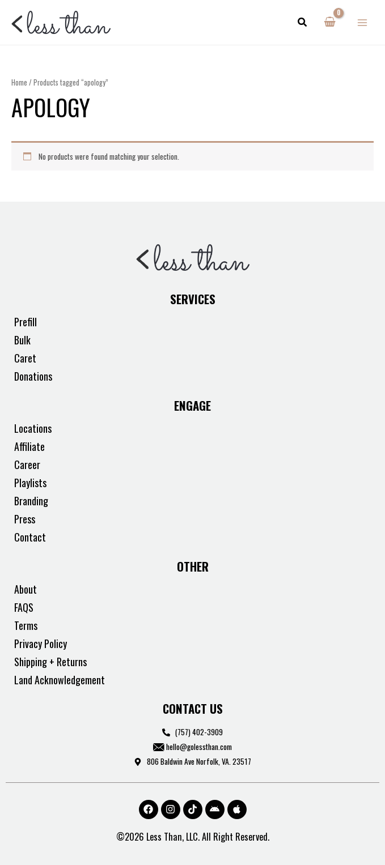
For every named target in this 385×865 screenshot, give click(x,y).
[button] (303, 22)
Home (19, 82)
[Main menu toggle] (363, 22)
